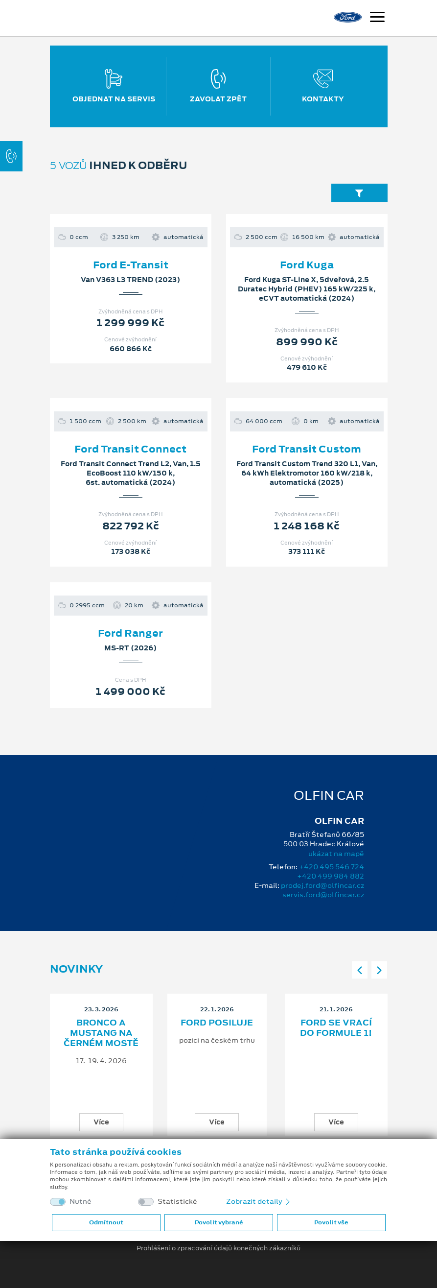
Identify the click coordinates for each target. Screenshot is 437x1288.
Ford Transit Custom (306, 449)
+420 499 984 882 (330, 876)
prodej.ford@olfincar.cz (322, 885)
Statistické (177, 1201)
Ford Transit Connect (130, 449)
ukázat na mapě (336, 854)
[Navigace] (377, 18)
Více (101, 1122)
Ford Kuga (307, 265)
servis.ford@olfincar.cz (323, 895)
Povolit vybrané (219, 1222)
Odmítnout (106, 1222)
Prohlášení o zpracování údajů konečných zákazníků (218, 1248)
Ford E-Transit (130, 265)
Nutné (80, 1201)
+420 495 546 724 (331, 867)
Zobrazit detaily (259, 1201)
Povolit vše (331, 1222)
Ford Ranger (130, 633)
